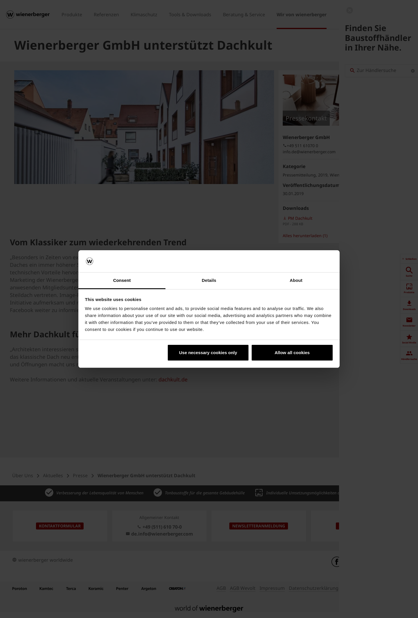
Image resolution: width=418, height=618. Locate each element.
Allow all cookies (292, 352)
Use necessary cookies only (208, 352)
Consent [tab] (122, 280)
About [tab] (296, 280)
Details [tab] (209, 280)
